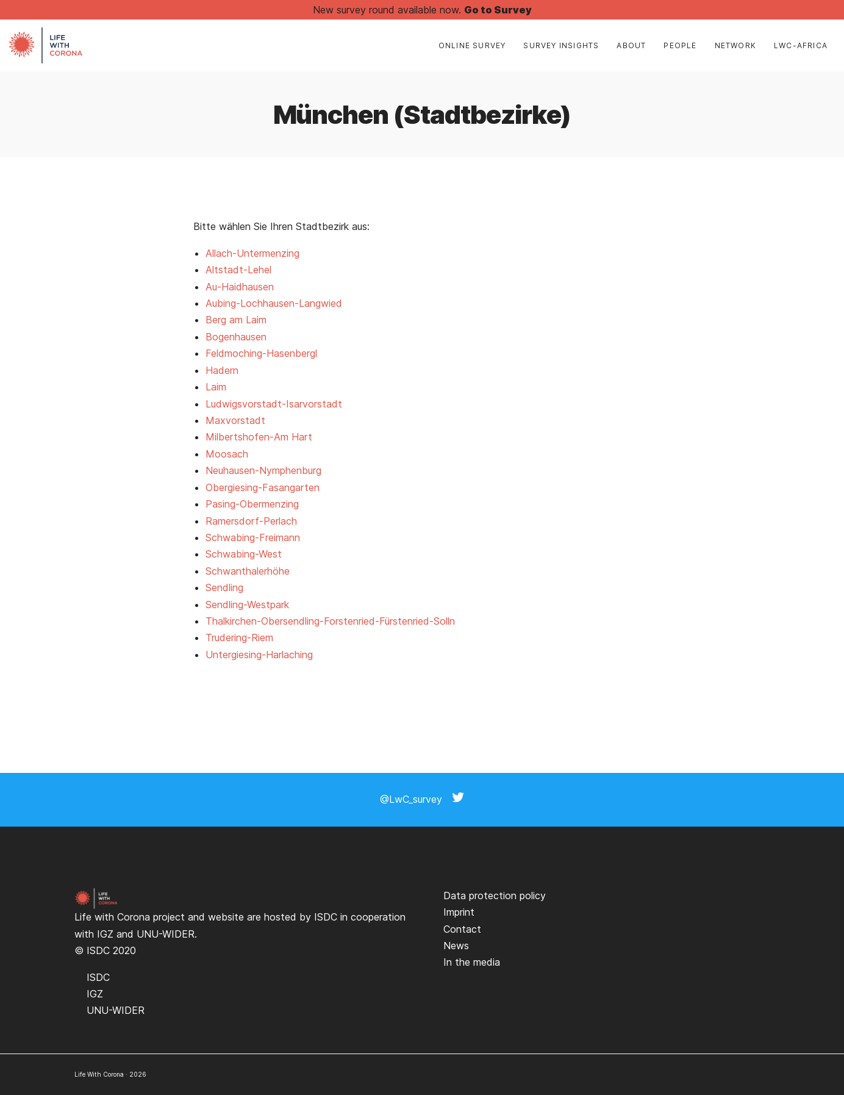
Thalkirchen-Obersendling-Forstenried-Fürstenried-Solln (330, 621)
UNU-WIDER (166, 934)
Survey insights (561, 45)
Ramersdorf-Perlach (251, 521)
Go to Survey (498, 10)
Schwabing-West (244, 554)
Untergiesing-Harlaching (259, 654)
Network (735, 45)
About (631, 45)
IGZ (105, 934)
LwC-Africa (801, 45)
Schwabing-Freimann (253, 537)
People (679, 45)
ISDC (325, 917)
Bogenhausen (236, 337)
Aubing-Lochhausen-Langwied (274, 303)
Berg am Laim (236, 320)
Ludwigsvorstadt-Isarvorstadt (274, 404)
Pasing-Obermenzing (252, 504)
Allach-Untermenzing (252, 253)
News (456, 945)
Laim (216, 387)
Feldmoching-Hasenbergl (261, 353)
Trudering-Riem (239, 637)
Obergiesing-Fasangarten (263, 487)
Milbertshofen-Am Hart (259, 437)
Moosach (227, 454)
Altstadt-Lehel (238, 270)
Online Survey (472, 45)
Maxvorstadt (235, 420)
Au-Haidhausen (240, 287)
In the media (471, 962)
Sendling (224, 587)
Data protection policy (494, 895)
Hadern (222, 370)
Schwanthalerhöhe (248, 571)
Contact (462, 929)
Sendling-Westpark (247, 604)
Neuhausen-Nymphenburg (263, 470)
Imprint (458, 912)
